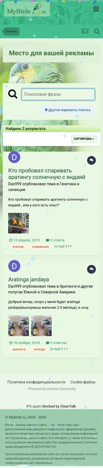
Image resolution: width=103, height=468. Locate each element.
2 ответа (55, 240)
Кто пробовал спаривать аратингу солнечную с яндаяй (46, 173)
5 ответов (56, 343)
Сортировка (84, 138)
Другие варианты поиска (67, 110)
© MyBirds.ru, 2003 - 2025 (25, 417)
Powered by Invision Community (52, 389)
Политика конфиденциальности (36, 382)
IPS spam (33, 406)
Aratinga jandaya (28, 279)
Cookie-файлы (83, 382)
